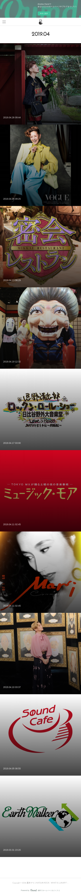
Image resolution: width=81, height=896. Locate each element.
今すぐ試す (44, 13)
